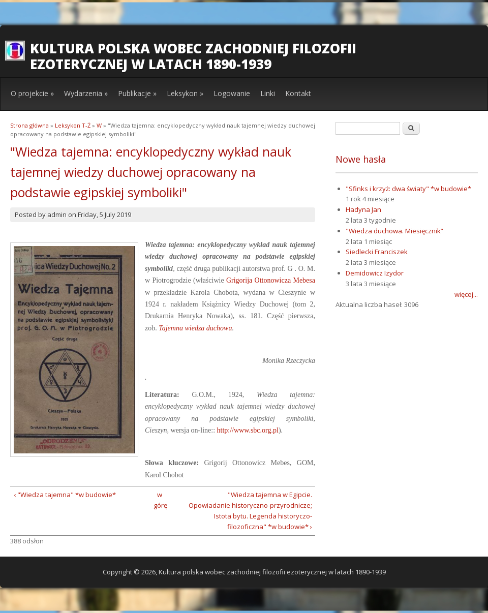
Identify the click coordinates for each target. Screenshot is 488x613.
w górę (159, 500)
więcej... (466, 294)
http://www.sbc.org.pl (248, 430)
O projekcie (32, 93)
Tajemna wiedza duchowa (195, 328)
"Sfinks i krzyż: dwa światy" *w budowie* (408, 188)
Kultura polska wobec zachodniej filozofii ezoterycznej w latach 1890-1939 (193, 56)
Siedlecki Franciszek (377, 251)
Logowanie (232, 93)
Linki (267, 93)
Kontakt (298, 93)
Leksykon (185, 93)
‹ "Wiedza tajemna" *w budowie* (65, 494)
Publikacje (137, 93)
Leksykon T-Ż (72, 125)
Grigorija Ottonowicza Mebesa (270, 280)
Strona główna (29, 125)
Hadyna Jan (363, 209)
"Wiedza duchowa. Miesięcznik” (394, 230)
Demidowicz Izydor (375, 273)
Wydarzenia (86, 93)
